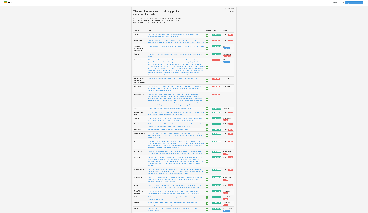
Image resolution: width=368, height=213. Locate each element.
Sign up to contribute (354, 3)
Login (342, 2)
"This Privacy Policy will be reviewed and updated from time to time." (170, 108)
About (335, 2)
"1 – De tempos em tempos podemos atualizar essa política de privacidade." (172, 78)
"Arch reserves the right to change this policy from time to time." (169, 129)
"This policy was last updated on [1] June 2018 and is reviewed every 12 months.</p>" (176, 46)
